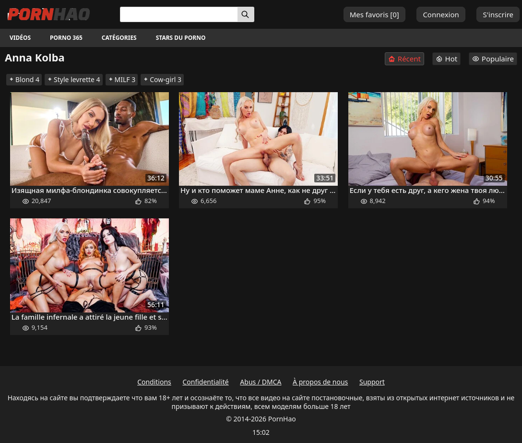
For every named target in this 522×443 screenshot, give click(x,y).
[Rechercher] (245, 14)
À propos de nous (320, 381)
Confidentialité (205, 381)
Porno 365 (66, 38)
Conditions (154, 381)
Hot (447, 58)
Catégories (119, 38)
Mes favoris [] (374, 14)
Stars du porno (181, 38)
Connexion (441, 14)
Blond (24, 79)
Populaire (493, 58)
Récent (404, 58)
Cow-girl (162, 79)
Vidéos (20, 38)
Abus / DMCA (260, 381)
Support (372, 381)
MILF (122, 79)
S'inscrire (498, 14)
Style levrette (73, 79)
